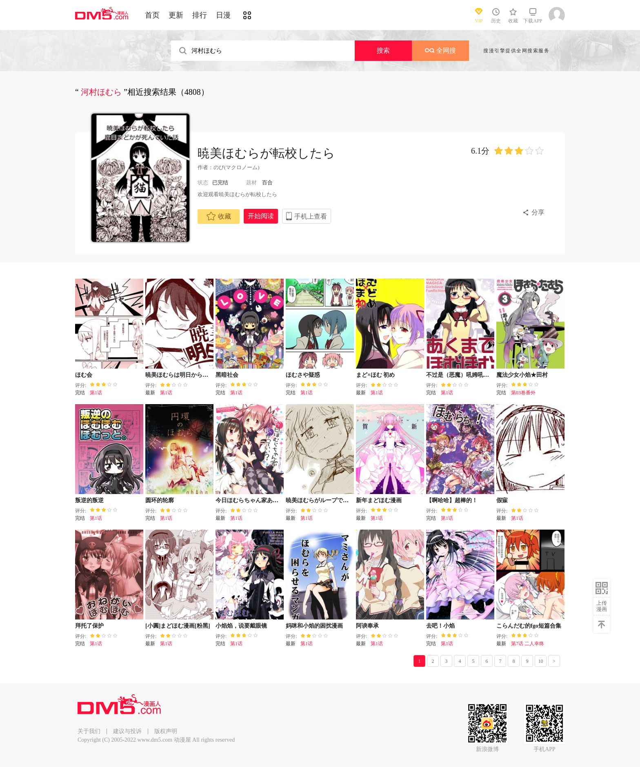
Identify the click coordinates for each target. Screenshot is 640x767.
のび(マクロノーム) (236, 167)
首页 (152, 15)
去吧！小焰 (440, 626)
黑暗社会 (227, 375)
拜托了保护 (89, 626)
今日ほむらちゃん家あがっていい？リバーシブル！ (281, 500)
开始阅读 (261, 215)
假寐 (502, 500)
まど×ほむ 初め (375, 375)
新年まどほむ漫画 (379, 500)
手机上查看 (310, 216)
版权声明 (165, 731)
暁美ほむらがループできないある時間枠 (337, 500)
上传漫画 (601, 606)
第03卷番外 (523, 393)
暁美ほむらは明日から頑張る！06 (188, 375)
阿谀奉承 (367, 626)
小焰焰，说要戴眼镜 (241, 626)
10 (540, 661)
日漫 (223, 15)
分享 (537, 212)
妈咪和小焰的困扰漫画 (314, 626)
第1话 (96, 393)
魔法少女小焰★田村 (522, 375)
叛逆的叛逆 (89, 500)
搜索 (383, 50)
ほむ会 (83, 375)
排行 (199, 15)
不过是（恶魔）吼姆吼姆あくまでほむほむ (480, 375)
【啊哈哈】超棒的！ (452, 500)
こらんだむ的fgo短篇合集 (528, 626)
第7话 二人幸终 (527, 643)
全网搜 (440, 50)
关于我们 (89, 731)
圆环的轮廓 (159, 500)
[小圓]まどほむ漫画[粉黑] (177, 626)
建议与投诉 (127, 731)
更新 (176, 15)
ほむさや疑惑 (303, 375)
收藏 (219, 216)
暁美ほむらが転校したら (266, 153)
